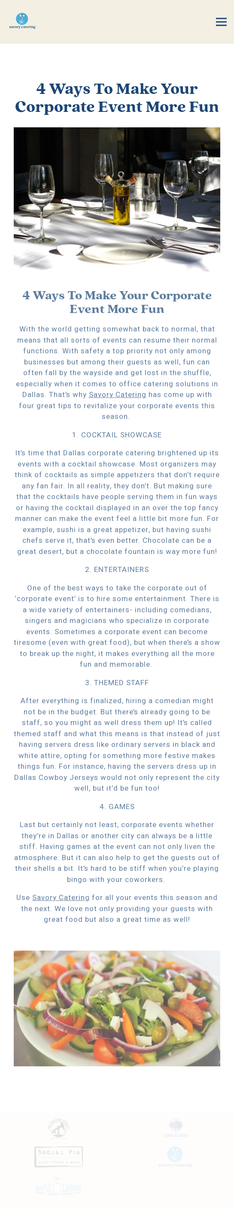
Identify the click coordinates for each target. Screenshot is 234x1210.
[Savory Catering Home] (31, 22)
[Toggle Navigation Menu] (221, 22)
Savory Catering (117, 396)
